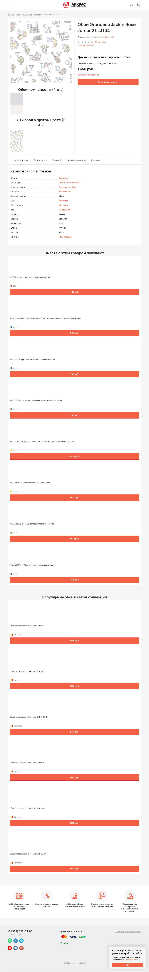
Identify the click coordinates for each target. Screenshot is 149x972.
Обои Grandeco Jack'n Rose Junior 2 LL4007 (27, 763)
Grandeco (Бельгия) (104, 37)
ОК (128, 965)
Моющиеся (64, 209)
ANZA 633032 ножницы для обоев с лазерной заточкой (32, 524)
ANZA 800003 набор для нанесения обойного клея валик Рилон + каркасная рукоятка (45, 318)
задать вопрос (86, 45)
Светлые (63, 200)
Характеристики (21, 160)
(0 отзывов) (101, 42)
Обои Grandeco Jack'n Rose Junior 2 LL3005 (27, 671)
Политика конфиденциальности (128, 931)
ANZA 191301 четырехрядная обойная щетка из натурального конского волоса (42, 442)
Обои (18, 14)
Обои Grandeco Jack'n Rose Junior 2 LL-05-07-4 (29, 854)
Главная (11, 14)
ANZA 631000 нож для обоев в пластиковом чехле (30, 483)
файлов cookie (132, 959)
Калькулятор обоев (76, 160)
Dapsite (82, 963)
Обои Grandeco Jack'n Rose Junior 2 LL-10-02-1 (28, 717)
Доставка (96, 160)
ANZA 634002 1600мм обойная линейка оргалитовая (32, 565)
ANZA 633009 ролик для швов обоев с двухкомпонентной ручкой (36, 400)
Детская (63, 205)
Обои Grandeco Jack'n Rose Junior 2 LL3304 (27, 808)
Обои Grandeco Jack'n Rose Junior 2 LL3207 (27, 626)
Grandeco (37, 14)
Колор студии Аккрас (74, 5)
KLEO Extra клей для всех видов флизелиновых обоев (31, 277)
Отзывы (57, 160)
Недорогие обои (67, 187)
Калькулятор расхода (88, 74)
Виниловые (64, 191)
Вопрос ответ (40, 160)
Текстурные (65, 236)
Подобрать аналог (108, 82)
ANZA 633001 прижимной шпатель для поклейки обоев (32, 359)
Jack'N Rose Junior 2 (68, 182)
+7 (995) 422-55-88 (20, 931)
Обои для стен (27, 14)
